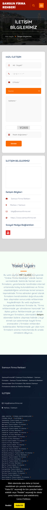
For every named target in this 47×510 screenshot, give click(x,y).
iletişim (40, 314)
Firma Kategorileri (22, 416)
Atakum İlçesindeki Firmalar (14, 428)
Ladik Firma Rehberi (11, 447)
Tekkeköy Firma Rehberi (12, 422)
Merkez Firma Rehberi (11, 426)
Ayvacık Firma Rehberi (12, 463)
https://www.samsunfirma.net (23, 217)
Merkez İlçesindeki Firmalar (14, 424)
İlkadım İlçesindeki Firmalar (14, 432)
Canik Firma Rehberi (11, 443)
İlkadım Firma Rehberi (12, 434)
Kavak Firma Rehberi (11, 438)
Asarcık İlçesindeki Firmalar (14, 449)
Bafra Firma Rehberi (11, 467)
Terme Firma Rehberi (11, 475)
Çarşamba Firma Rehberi (13, 471)
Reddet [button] (8, 505)
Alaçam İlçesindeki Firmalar (14, 457)
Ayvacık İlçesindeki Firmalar (14, 461)
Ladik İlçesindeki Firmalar (13, 445)
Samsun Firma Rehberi (20, 198)
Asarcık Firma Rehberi (11, 451)
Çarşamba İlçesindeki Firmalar (15, 469)
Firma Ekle (7, 418)
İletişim (18, 418)
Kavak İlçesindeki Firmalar (13, 436)
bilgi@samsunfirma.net (20, 211)
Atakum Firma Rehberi (12, 430)
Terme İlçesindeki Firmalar (13, 473)
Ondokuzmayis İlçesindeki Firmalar (17, 453)
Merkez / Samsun (17, 205)
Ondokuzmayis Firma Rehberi (15, 455)
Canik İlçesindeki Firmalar (13, 440)
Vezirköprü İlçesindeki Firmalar (15, 477)
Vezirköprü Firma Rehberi (13, 479)
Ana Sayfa (9, 36)
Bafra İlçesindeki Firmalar (13, 465)
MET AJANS (25, 275)
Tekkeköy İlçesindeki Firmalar (15, 420)
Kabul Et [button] (19, 505)
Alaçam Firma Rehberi (11, 459)
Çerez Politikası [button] (23, 499)
